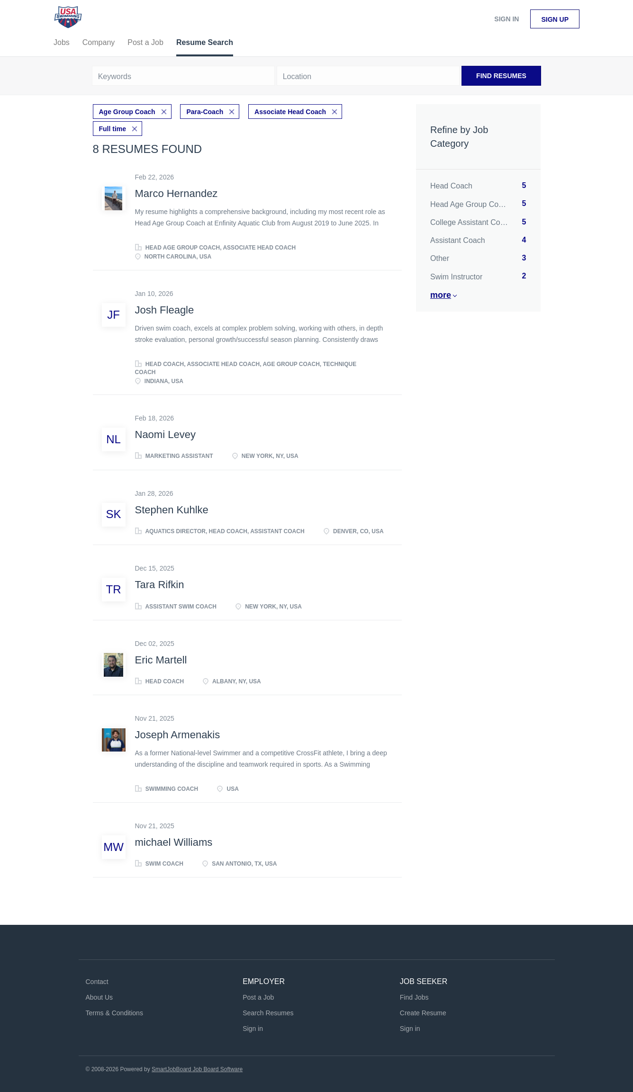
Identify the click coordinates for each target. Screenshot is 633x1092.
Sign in (506, 19)
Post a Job (258, 997)
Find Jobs (414, 997)
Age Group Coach (127, 112)
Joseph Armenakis (177, 735)
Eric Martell (161, 659)
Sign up (555, 19)
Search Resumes (268, 1012)
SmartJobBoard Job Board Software (197, 1068)
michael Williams (174, 842)
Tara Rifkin (159, 585)
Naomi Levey (165, 434)
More (440, 295)
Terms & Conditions (114, 1012)
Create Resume (423, 1012)
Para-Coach (204, 112)
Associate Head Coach (290, 112)
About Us (99, 997)
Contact (97, 981)
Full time (113, 129)
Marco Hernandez (176, 193)
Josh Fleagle (164, 310)
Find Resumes (501, 76)
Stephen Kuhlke (171, 509)
